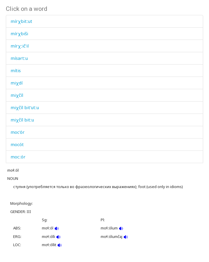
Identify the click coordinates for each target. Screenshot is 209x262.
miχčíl (17, 95)
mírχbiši (19, 33)
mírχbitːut (21, 21)
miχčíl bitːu (22, 120)
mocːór (18, 157)
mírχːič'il (20, 46)
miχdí (17, 83)
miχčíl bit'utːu (25, 107)
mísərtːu (19, 58)
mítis (16, 70)
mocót (17, 144)
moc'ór (18, 132)
